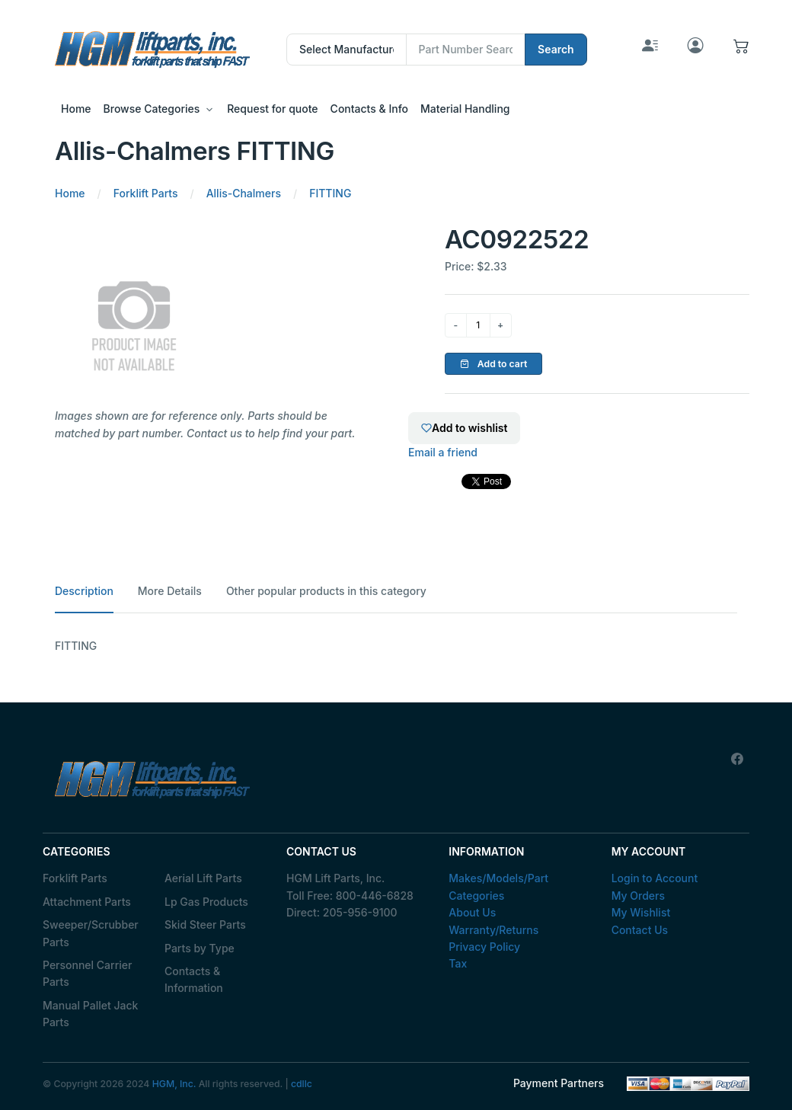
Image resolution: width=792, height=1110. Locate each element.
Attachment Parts (87, 901)
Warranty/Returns (493, 929)
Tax (458, 963)
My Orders (638, 895)
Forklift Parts (75, 878)
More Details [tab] (170, 590)
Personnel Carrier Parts (87, 973)
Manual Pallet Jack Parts (90, 1013)
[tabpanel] (396, 646)
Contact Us (640, 929)
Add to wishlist (464, 427)
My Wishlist (641, 912)
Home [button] (76, 108)
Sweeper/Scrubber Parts (91, 933)
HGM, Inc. (174, 1083)
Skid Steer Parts (205, 924)
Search (556, 49)
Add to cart (494, 363)
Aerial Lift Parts (203, 878)
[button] (741, 49)
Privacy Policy (484, 946)
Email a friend (442, 452)
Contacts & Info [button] (369, 108)
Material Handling (464, 108)
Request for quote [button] (272, 108)
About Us (472, 912)
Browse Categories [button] (152, 108)
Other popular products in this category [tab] (326, 590)
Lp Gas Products (206, 901)
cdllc (301, 1083)
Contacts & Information (193, 979)
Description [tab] (84, 590)
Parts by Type (199, 948)
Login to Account (655, 878)
